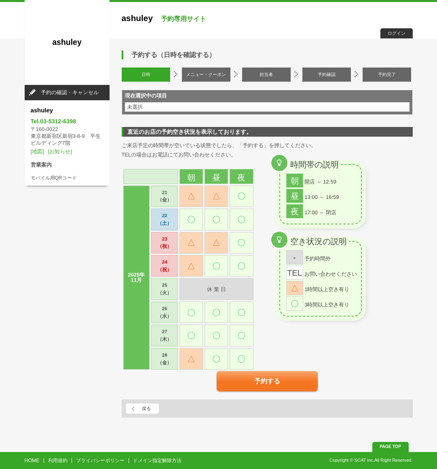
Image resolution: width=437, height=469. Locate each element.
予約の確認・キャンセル (70, 92)
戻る (146, 408)
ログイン (396, 33)
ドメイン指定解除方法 (157, 460)
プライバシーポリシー (100, 460)
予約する (267, 381)
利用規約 (58, 460)
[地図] (37, 151)
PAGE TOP (390, 446)
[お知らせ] (60, 151)
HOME (32, 460)
